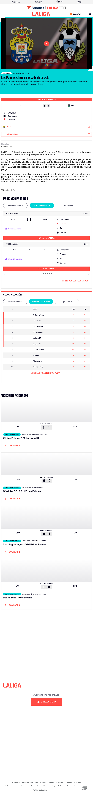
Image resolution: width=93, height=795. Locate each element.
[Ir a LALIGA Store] (46, 7)
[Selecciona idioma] (77, 14)
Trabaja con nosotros (56, 782)
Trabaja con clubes (73, 782)
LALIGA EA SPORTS (15, 205)
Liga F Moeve (68, 205)
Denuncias (16, 782)
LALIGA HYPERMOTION (41, 205)
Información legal (49, 786)
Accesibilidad (36, 786)
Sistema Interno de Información (17, 786)
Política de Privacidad (66, 786)
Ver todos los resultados (76, 281)
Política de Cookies (40, 790)
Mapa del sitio (27, 782)
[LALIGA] (41, 14)
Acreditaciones (40, 782)
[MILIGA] (89, 14)
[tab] (15, 205)
